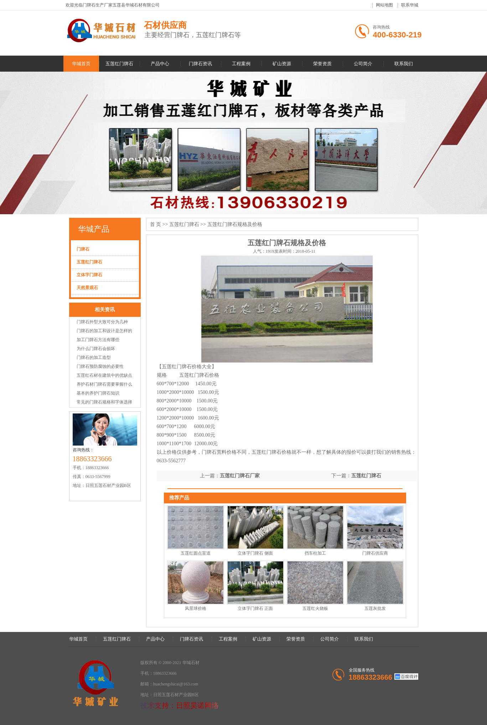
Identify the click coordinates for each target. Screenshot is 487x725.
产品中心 (160, 63)
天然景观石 (87, 287)
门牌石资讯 (200, 63)
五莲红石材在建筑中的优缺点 (104, 375)
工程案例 (241, 63)
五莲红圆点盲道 (196, 553)
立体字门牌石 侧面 (255, 553)
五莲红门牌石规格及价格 (234, 224)
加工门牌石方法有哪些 (98, 339)
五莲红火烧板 (315, 608)
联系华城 (409, 4)
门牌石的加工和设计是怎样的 (104, 330)
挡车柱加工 (315, 553)
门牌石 (83, 249)
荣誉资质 (322, 63)
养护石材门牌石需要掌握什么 (104, 384)
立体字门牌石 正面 (255, 608)
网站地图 (384, 4)
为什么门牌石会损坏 (96, 348)
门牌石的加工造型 (94, 357)
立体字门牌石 (89, 274)
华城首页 (81, 63)
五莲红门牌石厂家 (240, 475)
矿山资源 (282, 63)
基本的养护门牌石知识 (98, 393)
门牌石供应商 (375, 553)
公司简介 (363, 63)
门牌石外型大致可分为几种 (102, 321)
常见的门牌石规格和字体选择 (104, 402)
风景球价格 (195, 608)
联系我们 (403, 63)
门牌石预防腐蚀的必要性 (100, 366)
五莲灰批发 (375, 608)
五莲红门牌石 (119, 63)
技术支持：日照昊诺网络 (179, 705)
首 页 (155, 224)
